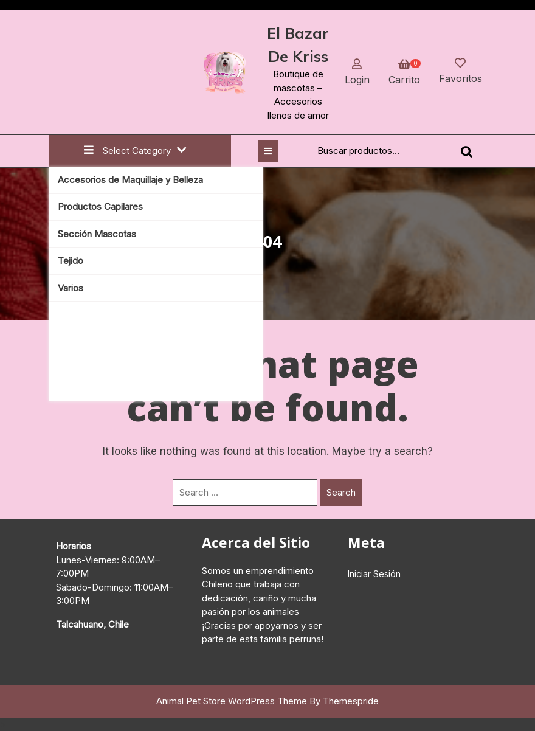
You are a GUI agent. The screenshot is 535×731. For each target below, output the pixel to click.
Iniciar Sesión (374, 574)
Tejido (70, 260)
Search (341, 492)
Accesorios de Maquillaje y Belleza (130, 179)
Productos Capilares (100, 206)
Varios (70, 288)
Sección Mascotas (97, 234)
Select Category (135, 150)
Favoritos (460, 78)
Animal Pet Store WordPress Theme (231, 701)
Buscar (470, 157)
